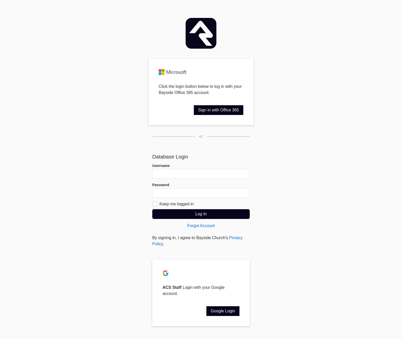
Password (160, 185)
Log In (201, 214)
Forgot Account (201, 226)
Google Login (223, 311)
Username (161, 166)
